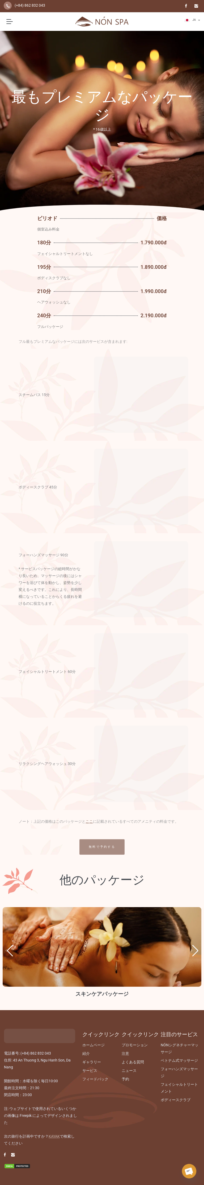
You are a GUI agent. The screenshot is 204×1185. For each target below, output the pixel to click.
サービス (89, 1070)
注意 (125, 1053)
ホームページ (93, 1045)
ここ (89, 821)
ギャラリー (91, 1062)
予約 (125, 1079)
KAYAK (54, 1136)
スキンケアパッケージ (102, 994)
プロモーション (135, 1045)
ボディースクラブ (175, 1100)
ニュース (129, 1070)
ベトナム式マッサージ (179, 1060)
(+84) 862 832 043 (30, 5)
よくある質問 (133, 1062)
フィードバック (95, 1079)
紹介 (86, 1053)
